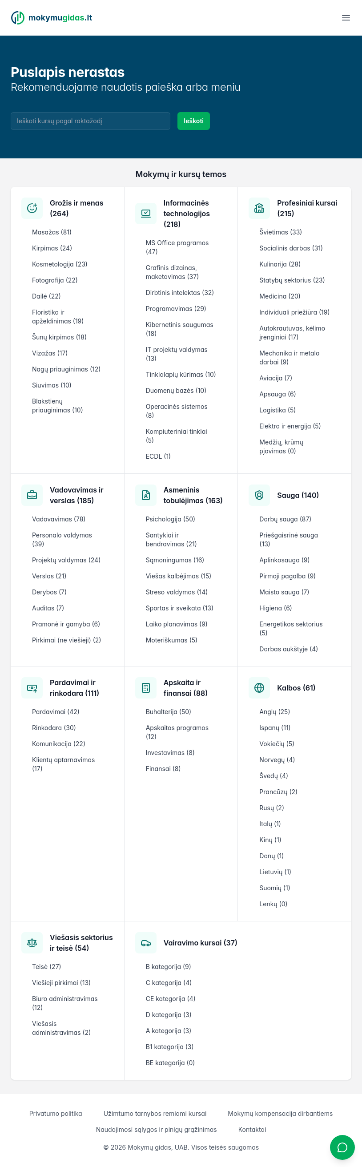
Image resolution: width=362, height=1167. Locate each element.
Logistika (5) (277, 410)
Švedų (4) (273, 775)
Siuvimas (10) (52, 385)
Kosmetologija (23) (60, 264)
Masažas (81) (52, 232)
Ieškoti (194, 121)
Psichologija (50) (170, 519)
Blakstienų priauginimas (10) (57, 405)
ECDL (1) (158, 456)
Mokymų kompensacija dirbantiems (280, 1113)
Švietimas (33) (280, 232)
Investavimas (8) (170, 752)
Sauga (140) (298, 495)
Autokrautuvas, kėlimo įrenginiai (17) (292, 332)
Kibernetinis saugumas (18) (179, 329)
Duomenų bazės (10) (176, 390)
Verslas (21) (49, 576)
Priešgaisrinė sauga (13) (288, 539)
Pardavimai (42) (56, 711)
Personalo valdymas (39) (62, 539)
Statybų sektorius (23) (292, 280)
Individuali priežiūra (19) (294, 312)
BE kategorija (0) (170, 1062)
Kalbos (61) (296, 687)
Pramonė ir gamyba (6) (66, 624)
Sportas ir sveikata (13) (179, 608)
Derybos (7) (49, 592)
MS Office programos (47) (177, 247)
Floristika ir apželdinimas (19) (58, 316)
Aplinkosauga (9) (284, 560)
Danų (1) (271, 856)
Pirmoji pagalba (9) (287, 576)
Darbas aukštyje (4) (288, 649)
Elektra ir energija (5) (290, 426)
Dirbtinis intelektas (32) (180, 292)
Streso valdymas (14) (177, 592)
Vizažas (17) (50, 353)
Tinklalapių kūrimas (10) (181, 374)
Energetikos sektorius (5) (290, 628)
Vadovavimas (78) (58, 519)
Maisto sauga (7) (284, 592)
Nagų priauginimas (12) (66, 369)
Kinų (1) (270, 840)
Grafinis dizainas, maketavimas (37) (172, 272)
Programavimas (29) (176, 308)
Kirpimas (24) (52, 248)
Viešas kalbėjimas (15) (179, 576)
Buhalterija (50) (169, 711)
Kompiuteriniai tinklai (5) (176, 436)
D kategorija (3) (169, 1014)
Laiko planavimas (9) (177, 624)
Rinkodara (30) (54, 727)
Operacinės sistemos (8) (177, 411)
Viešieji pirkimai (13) (61, 982)
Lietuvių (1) (275, 872)
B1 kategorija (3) (170, 1046)
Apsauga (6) (277, 394)
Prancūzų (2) (278, 791)
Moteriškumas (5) (172, 640)
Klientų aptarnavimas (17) (63, 764)
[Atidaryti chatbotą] (342, 1147)
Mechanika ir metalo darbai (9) (289, 357)
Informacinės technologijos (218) (187, 213)
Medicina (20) (280, 296)
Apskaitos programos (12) (177, 732)
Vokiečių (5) (276, 743)
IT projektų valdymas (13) (177, 354)
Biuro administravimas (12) (65, 1003)
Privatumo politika (55, 1113)
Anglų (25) (274, 711)
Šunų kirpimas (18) (59, 337)
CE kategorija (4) (171, 998)
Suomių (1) (274, 888)
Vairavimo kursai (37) (200, 942)
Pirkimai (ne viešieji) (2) (66, 640)
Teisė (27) (46, 966)
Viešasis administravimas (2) (61, 1028)
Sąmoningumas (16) (175, 560)
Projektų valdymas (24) (66, 560)
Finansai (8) (163, 768)
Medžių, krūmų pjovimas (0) (281, 446)
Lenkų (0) (273, 904)
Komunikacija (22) (58, 743)
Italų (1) (270, 824)
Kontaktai (252, 1129)
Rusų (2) (271, 808)
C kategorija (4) (169, 982)
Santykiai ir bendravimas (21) (171, 539)
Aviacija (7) (275, 378)
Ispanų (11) (274, 727)
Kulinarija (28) (280, 264)
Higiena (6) (275, 608)
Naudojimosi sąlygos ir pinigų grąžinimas (156, 1129)
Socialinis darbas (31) (291, 248)
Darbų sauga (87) (285, 519)
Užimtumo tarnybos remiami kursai (155, 1113)
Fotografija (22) (55, 280)
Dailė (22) (46, 296)
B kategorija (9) (168, 966)
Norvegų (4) (277, 759)
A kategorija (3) (169, 1030)
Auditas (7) (48, 608)
